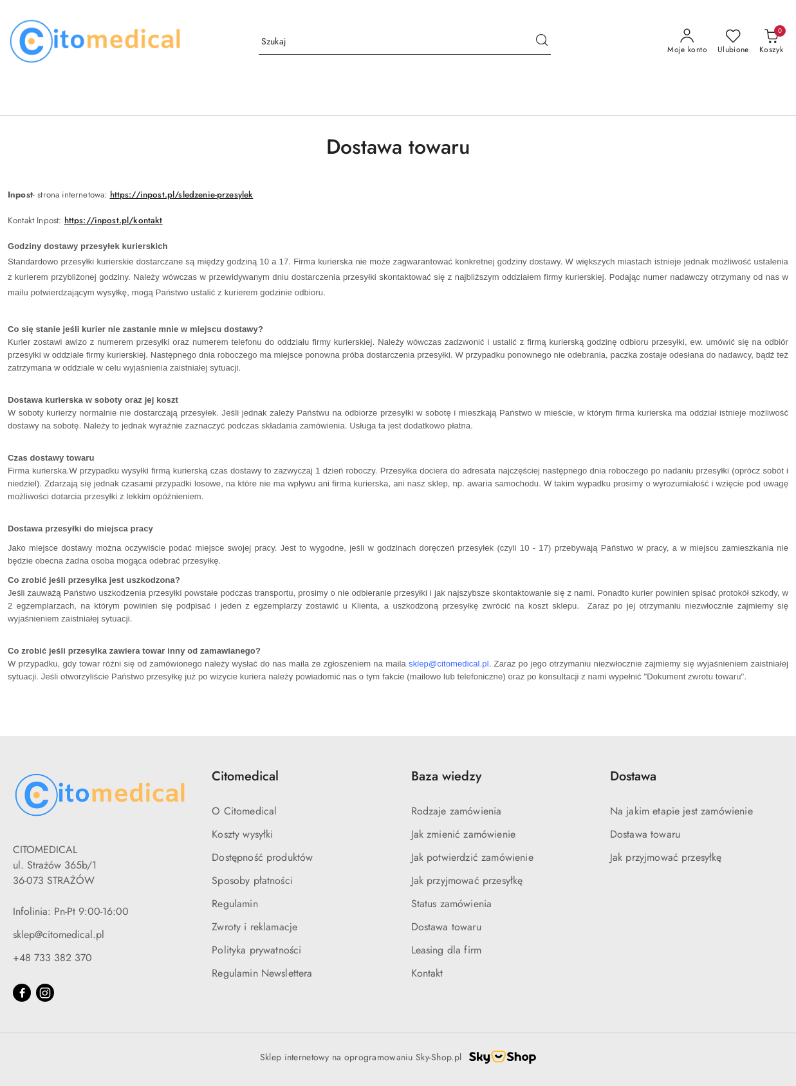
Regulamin (234, 903)
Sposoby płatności (252, 880)
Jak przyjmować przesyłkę (467, 880)
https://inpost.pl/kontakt (113, 220)
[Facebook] (22, 993)
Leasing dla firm (446, 950)
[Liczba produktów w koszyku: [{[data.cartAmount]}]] (771, 42)
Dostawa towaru (446, 926)
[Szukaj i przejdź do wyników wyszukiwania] (542, 41)
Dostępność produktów (262, 857)
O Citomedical (244, 811)
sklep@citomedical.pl (58, 934)
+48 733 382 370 (52, 957)
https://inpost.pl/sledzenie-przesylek (182, 195)
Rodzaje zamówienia (456, 811)
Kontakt (427, 973)
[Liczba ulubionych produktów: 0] (733, 42)
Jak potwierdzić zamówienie (472, 857)
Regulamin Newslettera (262, 973)
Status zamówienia (451, 903)
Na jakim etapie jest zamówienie (681, 811)
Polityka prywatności (256, 950)
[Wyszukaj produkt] (405, 42)
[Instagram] (45, 993)
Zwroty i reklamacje (254, 926)
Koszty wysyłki (242, 834)
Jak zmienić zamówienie (463, 834)
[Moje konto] (687, 42)
